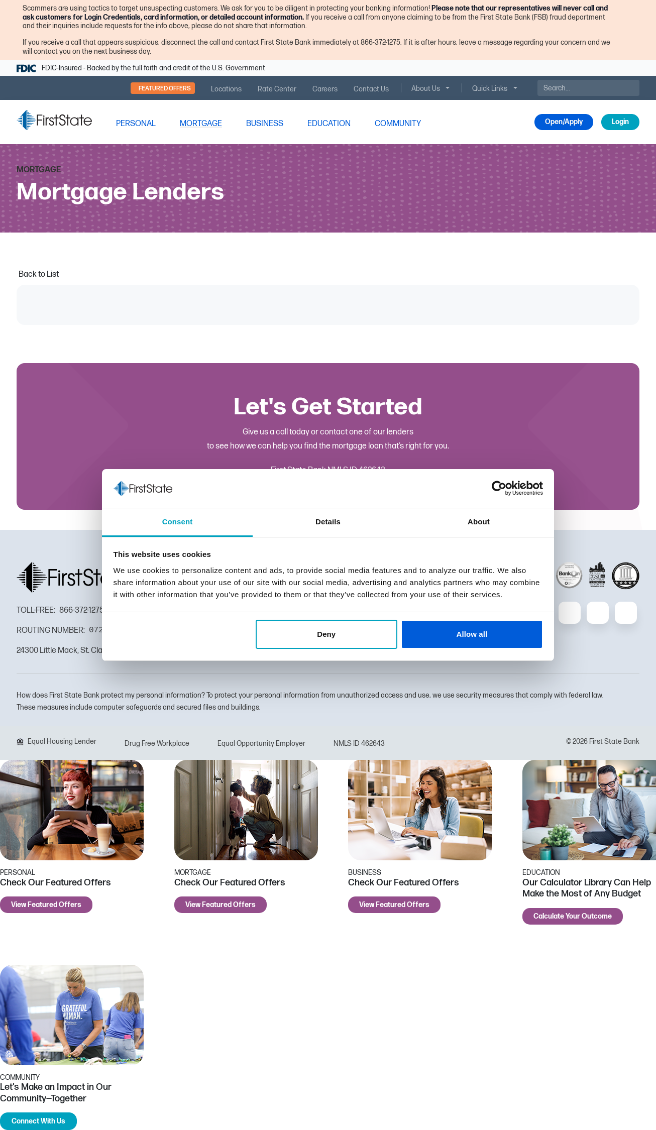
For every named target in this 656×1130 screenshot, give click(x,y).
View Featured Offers (46, 904)
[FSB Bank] (54, 120)
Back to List (39, 274)
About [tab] (479, 521)
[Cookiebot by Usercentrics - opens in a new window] (499, 488)
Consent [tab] (177, 521)
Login (620, 122)
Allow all (472, 634)
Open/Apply (564, 122)
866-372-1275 (81, 610)
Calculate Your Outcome (572, 916)
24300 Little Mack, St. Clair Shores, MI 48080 (93, 650)
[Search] (588, 88)
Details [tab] (328, 521)
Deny (326, 634)
